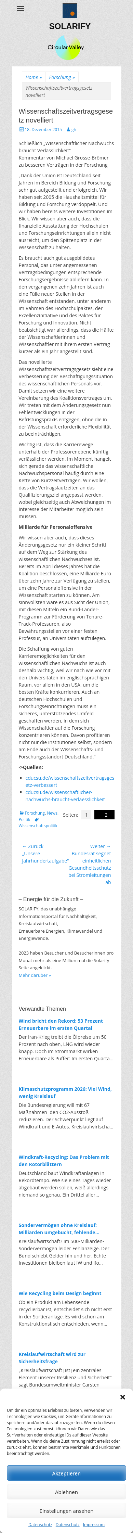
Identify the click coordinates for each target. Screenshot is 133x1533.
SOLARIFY (70, 26)
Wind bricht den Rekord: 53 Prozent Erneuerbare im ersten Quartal (61, 1024)
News (52, 813)
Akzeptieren (66, 1473)
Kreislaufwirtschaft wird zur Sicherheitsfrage (52, 1358)
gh (73, 129)
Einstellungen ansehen (67, 1510)
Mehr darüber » (35, 975)
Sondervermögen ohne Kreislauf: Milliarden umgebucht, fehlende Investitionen (58, 1229)
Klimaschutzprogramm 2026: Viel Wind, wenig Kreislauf (65, 1092)
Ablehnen (66, 1492)
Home (34, 77)
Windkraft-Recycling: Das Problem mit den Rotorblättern (64, 1160)
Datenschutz (40, 1525)
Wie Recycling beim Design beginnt (60, 1293)
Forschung (62, 77)
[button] (122, 1397)
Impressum (94, 1525)
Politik (24, 819)
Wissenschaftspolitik (38, 826)
